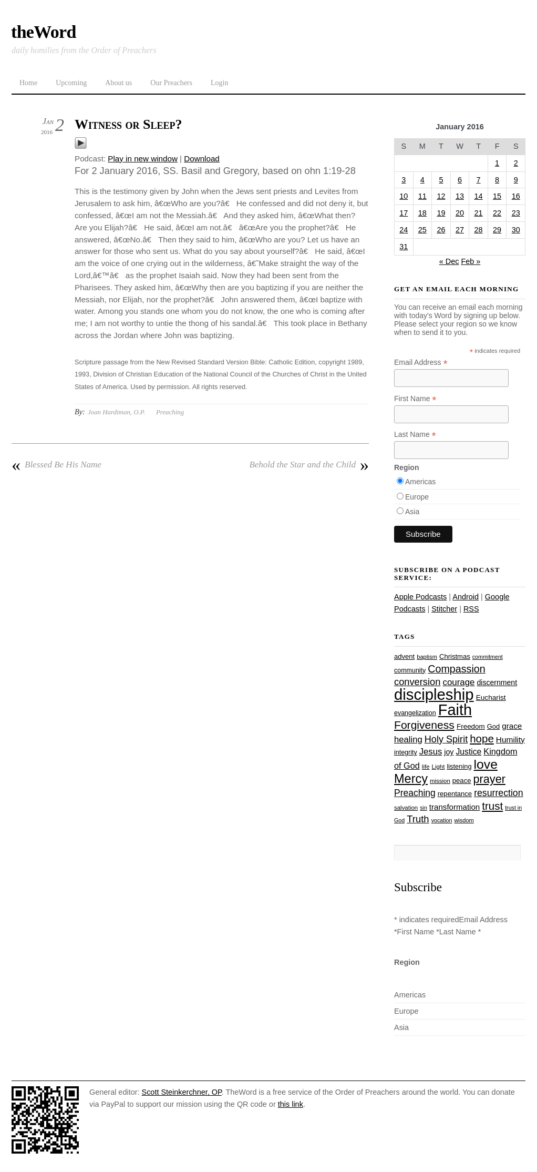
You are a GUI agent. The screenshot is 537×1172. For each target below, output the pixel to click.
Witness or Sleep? (128, 124)
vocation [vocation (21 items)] (441, 820)
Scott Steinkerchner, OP (182, 1092)
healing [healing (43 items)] (408, 740)
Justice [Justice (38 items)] (469, 751)
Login (219, 83)
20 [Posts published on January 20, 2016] (460, 213)
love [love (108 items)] (486, 764)
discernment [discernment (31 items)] (497, 682)
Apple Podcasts (420, 597)
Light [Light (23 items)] (438, 766)
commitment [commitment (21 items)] (487, 657)
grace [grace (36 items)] (512, 725)
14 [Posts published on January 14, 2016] (478, 196)
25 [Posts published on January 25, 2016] (422, 230)
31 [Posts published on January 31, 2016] (403, 246)
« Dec (449, 261)
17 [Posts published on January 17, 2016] (403, 213)
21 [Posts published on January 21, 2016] (478, 213)
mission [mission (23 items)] (440, 781)
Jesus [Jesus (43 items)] (430, 752)
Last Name (415, 435)
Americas (420, 481)
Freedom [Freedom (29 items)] (471, 726)
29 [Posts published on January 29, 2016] (497, 230)
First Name (415, 399)
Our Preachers (171, 83)
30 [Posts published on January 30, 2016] (516, 230)
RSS (471, 609)
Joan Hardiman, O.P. (116, 412)
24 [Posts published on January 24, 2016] (403, 230)
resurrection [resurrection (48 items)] (498, 793)
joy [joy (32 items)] (448, 752)
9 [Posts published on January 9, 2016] (516, 180)
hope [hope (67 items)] (482, 738)
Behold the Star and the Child (309, 465)
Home (28, 83)
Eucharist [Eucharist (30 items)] (491, 697)
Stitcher (444, 609)
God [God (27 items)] (493, 726)
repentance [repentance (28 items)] (455, 794)
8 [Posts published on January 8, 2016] (497, 180)
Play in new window (143, 158)
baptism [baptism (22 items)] (427, 657)
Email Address (421, 363)
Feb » (470, 261)
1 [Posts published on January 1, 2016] (497, 163)
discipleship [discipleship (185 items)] (434, 694)
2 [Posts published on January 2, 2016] (516, 163)
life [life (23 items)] (426, 766)
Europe (417, 497)
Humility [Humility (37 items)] (510, 739)
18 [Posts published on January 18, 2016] (422, 213)
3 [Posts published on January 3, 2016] (403, 180)
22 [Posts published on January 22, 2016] (497, 213)
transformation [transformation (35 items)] (454, 806)
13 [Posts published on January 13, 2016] (460, 196)
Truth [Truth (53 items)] (418, 818)
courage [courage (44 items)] (458, 682)
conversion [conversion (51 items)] (417, 681)
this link (290, 1104)
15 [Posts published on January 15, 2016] (497, 196)
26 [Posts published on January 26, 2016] (441, 230)
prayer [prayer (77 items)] (489, 779)
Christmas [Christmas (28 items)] (454, 656)
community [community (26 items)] (410, 670)
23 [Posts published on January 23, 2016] (516, 213)
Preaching (170, 412)
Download (202, 158)
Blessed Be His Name (56, 465)
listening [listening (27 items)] (459, 766)
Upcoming (71, 83)
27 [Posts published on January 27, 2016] (460, 230)
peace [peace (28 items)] (461, 780)
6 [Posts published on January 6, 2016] (460, 180)
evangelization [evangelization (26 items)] (415, 713)
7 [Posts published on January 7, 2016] (479, 180)
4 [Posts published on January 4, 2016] (422, 180)
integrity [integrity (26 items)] (405, 752)
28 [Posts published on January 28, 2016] (478, 230)
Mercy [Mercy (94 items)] (411, 779)
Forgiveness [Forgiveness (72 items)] (424, 725)
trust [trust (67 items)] (492, 806)
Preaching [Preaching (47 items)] (415, 793)
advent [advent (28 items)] (404, 656)
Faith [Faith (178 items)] (455, 709)
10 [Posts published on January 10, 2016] (403, 196)
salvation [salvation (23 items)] (406, 807)
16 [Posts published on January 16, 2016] (516, 196)
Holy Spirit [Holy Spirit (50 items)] (446, 739)
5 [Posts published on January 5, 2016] (441, 180)
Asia (412, 511)
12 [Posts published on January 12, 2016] (441, 196)
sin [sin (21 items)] (423, 807)
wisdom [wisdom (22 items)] (463, 820)
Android (465, 597)
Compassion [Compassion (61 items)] (456, 669)
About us (118, 83)
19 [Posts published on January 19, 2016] (441, 213)
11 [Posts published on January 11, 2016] (422, 196)
